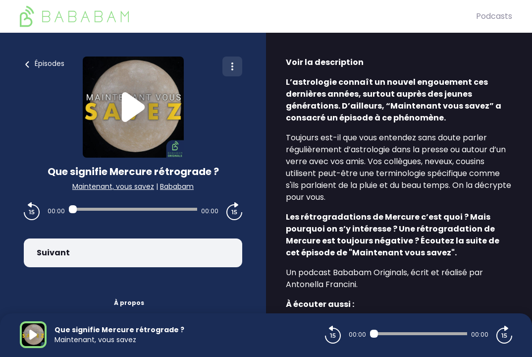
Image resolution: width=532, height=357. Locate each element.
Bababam (177, 186)
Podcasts (494, 16)
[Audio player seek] (133, 209)
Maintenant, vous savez (113, 186)
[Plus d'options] (232, 66)
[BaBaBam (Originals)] (248, 16)
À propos (129, 302)
